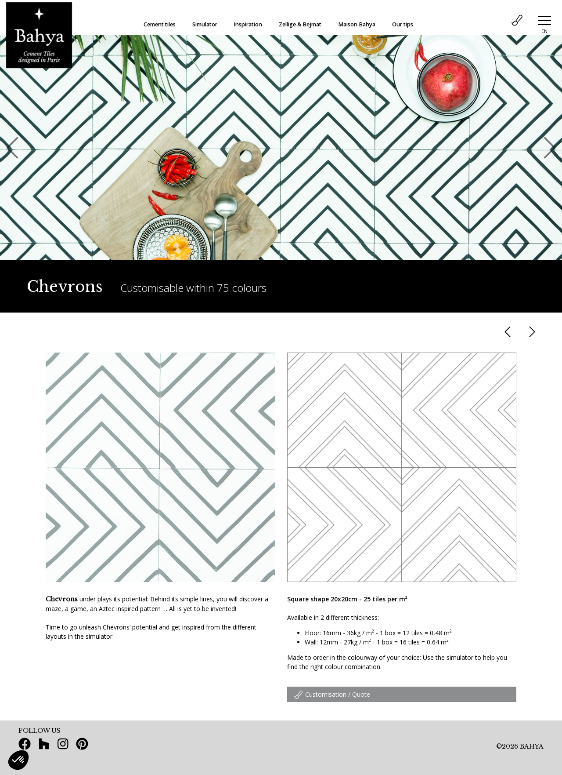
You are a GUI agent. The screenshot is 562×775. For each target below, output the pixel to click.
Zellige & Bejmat (300, 24)
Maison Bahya (356, 24)
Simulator (204, 24)
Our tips (402, 24)
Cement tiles (160, 24)
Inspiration (248, 24)
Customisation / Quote (331, 694)
